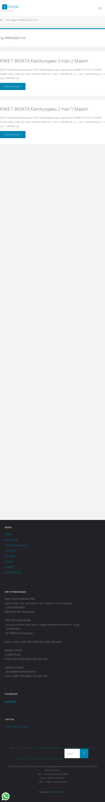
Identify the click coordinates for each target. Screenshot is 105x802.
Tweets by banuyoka (16, 726)
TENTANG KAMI (13, 572)
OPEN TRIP (10, 550)
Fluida (52, 792)
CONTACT (10, 567)
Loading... (52, 331)
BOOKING (10, 556)
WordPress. (61, 792)
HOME (8, 534)
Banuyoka (10, 701)
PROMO (9, 561)
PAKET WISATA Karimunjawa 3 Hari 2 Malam (44, 61)
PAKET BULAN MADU (16, 545)
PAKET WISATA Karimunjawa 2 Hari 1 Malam (44, 109)
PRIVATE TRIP (11, 539)
